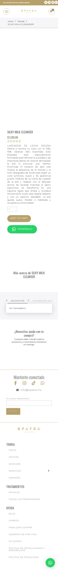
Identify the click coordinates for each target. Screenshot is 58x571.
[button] (6, 11)
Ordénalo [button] (22, 229)
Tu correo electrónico (29, 401)
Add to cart (19, 218)
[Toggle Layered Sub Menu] (29, 470)
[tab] (18, 301)
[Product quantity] (12, 209)
